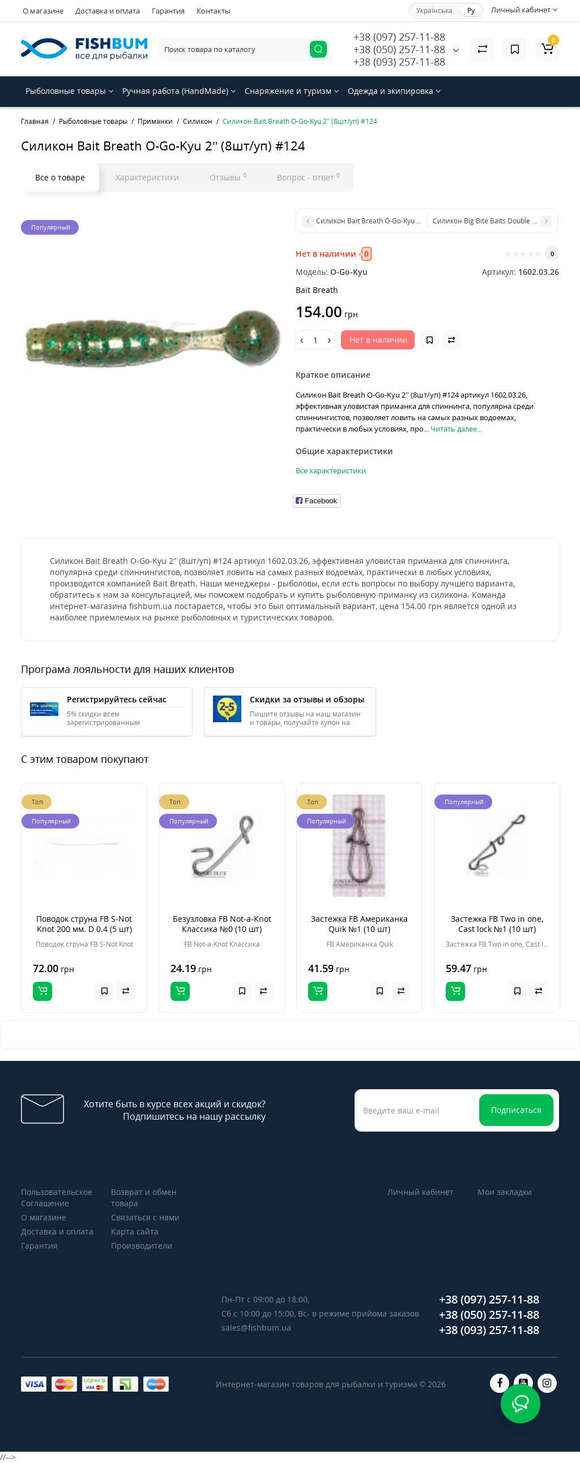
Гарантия (168, 11)
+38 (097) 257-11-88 (399, 37)
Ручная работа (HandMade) (179, 90)
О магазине (43, 11)
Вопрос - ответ (308, 177)
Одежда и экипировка (394, 90)
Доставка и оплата (107, 11)
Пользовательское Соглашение (56, 1197)
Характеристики (147, 177)
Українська (434, 10)
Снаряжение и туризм (292, 90)
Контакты (214, 11)
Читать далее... (456, 429)
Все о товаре (60, 177)
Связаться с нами (145, 1217)
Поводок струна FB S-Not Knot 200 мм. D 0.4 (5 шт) (84, 923)
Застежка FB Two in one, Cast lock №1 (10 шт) (497, 923)
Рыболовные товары (69, 90)
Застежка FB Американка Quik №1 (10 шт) (359, 923)
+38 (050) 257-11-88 (399, 49)
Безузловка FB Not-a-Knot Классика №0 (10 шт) (222, 923)
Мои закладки (504, 1191)
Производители (141, 1245)
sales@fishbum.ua (256, 1327)
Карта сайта (135, 1231)
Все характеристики (331, 470)
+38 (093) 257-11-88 (399, 61)
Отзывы (228, 177)
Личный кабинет (420, 1191)
